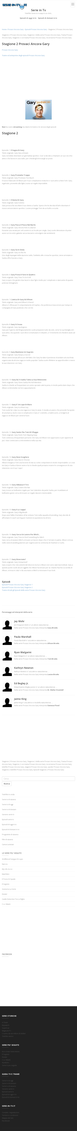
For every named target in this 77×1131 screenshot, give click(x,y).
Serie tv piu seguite (9, 1065)
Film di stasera (7, 839)
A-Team (5, 1022)
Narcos (5, 864)
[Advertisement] (38, 78)
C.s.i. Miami (6, 904)
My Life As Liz (7, 869)
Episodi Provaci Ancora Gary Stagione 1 (17, 584)
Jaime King (20, 698)
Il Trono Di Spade (8, 879)
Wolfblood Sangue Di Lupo (12, 859)
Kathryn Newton (23, 667)
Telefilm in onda (8, 794)
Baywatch (5, 1025)
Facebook (6, 1121)
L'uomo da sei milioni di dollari (14, 1033)
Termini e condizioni (10, 1115)
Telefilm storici (7, 1036)
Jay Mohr (19, 621)
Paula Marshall (22, 636)
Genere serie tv (8, 814)
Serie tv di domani (9, 809)
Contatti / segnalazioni (10, 1112)
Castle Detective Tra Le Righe (13, 899)
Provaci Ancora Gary (16, 29)
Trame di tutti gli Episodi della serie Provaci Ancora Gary (23, 590)
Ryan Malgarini (22, 652)
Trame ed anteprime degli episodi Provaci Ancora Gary (23, 55)
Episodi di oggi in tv (28, 18)
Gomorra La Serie (9, 889)
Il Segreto (5, 884)
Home (4, 29)
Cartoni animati (8, 844)
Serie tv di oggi (7, 804)
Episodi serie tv (8, 819)
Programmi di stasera (10, 834)
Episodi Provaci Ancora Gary (36, 29)
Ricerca (7, 783)
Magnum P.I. (6, 1031)
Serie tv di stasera (9, 799)
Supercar (5, 1028)
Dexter (4, 894)
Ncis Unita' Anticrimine (11, 1051)
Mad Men (5, 874)
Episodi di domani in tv (47, 18)
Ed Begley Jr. (21, 683)
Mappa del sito (7, 1118)
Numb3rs (5, 1062)
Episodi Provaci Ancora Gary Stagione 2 (17, 587)
